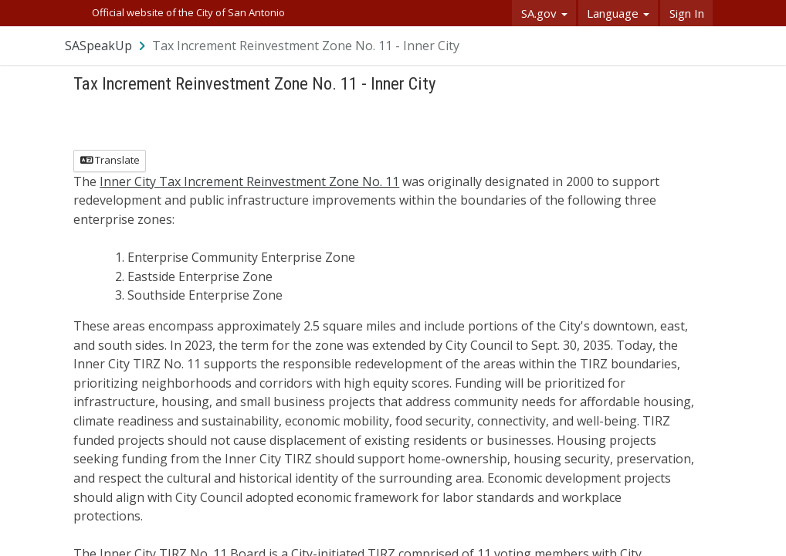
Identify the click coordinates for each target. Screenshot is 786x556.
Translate (110, 160)
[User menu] (702, 45)
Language (618, 13)
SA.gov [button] (544, 13)
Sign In (686, 13)
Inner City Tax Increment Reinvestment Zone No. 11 (249, 181)
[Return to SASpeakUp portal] (106, 45)
